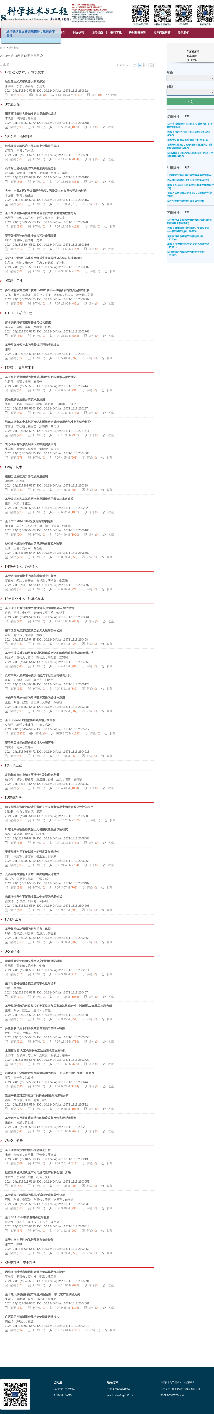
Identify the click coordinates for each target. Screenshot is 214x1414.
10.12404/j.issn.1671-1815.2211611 (66, 430)
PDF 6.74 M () (66, 390)
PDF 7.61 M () (66, 1163)
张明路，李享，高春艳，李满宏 (25, 86)
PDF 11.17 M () (67, 842)
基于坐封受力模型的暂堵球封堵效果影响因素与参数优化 (40, 377)
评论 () (97, 94)
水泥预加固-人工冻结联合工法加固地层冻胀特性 (35, 1050)
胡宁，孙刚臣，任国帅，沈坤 (23, 240)
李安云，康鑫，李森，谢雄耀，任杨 (28, 327)
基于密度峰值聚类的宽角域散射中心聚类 (30, 575)
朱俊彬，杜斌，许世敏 (19, 1122)
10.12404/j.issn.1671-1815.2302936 (66, 1204)
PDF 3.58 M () (66, 942)
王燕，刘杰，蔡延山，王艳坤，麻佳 (28, 1010)
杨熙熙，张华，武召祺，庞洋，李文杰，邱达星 (35, 217)
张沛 (8, 349)
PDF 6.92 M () (67, 512)
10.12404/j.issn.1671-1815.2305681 (66, 122)
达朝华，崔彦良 (15, 481)
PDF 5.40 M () (66, 358)
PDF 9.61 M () (66, 909)
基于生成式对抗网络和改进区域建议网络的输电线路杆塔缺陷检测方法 (49, 652)
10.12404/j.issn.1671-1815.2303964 (66, 617)
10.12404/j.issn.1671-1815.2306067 (66, 299)
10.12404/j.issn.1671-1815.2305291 (66, 1281)
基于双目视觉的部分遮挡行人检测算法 (29, 742)
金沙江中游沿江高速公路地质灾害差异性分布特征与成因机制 (43, 258)
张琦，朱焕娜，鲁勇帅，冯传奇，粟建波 (30, 1154)
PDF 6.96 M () (66, 589)
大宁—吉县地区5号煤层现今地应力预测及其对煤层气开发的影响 (45, 190)
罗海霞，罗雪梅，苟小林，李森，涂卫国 (30, 1276)
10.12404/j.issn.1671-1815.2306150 (66, 177)
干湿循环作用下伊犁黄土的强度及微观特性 (32, 851)
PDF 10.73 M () (69, 94)
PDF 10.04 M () (67, 1285)
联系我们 (183, 32)
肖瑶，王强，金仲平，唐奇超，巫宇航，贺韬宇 (35, 612)
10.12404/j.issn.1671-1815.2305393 (66, 155)
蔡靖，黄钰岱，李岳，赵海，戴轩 (26, 1100)
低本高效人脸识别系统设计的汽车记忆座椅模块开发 (38, 675)
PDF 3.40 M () (66, 1208)
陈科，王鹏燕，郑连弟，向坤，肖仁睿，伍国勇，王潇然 (40, 404)
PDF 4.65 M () (66, 489)
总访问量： (64, 1388)
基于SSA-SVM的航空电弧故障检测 (27, 1217)
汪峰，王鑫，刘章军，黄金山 (23, 548)
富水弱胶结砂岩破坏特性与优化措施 (28, 322)
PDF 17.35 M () (68, 226)
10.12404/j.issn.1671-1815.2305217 (66, 729)
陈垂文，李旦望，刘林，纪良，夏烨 (28, 1177)
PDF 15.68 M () (67, 1064)
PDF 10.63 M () (67, 1131)
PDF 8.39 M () (66, 557)
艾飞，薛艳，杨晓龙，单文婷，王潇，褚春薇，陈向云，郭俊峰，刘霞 (49, 294)
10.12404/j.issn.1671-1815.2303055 (66, 1181)
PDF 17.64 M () (68, 1330)
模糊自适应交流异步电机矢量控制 (26, 476)
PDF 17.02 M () (67, 303)
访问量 (58, 1382)
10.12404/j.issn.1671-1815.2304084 (66, 639)
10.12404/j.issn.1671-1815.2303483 (66, 706)
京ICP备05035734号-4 (172, 1395)
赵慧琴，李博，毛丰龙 (19, 150)
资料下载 (116, 32)
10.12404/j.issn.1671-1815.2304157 (66, 199)
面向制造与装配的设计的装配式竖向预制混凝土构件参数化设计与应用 (49, 806)
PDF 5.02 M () (67, 127)
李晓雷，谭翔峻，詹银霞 (20, 118)
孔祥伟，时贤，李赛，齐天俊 (23, 381)
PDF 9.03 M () (67, 1086)
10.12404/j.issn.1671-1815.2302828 (66, 507)
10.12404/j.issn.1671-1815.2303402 (66, 883)
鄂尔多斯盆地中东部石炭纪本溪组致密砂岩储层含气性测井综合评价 (48, 421)
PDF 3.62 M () (66, 1230)
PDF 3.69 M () (66, 1253)
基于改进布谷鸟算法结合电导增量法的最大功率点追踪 (39, 498)
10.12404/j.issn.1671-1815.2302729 (66, 1059)
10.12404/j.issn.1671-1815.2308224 (66, 90)
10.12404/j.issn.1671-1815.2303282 (66, 267)
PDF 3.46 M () (66, 974)
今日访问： (63, 1395)
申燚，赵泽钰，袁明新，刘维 (23, 635)
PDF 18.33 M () (67, 435)
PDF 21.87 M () (67, 335)
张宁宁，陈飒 (13, 1244)
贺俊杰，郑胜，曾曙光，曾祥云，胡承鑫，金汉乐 (36, 580)
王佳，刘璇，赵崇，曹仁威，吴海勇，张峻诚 (33, 702)
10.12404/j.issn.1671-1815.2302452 (66, 1248)
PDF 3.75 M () (66, 711)
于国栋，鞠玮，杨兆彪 (19, 195)
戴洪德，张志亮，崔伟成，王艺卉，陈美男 (32, 1221)
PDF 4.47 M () (66, 666)
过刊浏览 (14, 47)
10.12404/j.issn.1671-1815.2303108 (66, 244)
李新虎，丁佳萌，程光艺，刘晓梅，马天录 (32, 426)
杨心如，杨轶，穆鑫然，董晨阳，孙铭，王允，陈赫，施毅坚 (43, 779)
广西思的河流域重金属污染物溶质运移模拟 (32, 1316)
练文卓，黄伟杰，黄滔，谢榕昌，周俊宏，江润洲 (36, 657)
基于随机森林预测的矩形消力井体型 (28, 928)
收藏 (114, 94)
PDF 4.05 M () (66, 457)
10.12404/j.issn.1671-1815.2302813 (66, 1126)
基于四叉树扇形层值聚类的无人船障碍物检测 (33, 630)
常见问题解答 (161, 32)
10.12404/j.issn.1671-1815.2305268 (66, 860)
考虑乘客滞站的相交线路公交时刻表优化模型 (33, 961)
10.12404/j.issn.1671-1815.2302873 (66, 1325)
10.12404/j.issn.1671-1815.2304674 (66, 992)
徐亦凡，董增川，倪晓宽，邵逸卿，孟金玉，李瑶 (36, 173)
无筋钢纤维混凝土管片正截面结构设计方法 (32, 874)
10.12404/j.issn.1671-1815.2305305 (66, 816)
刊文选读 (78, 32)
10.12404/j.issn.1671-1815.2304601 (66, 1303)
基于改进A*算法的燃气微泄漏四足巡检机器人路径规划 (39, 608)
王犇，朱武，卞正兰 (18, 503)
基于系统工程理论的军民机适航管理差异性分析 (35, 1194)
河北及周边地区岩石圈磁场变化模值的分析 (32, 145)
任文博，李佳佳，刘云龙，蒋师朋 (26, 901)
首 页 (3, 47)
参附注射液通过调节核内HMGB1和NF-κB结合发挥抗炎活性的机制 (47, 290)
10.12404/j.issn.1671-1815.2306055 (66, 783)
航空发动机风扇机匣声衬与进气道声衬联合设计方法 (38, 1172)
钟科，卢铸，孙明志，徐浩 (22, 1032)
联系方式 (112, 1382)
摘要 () (17, 94)
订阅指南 (97, 32)
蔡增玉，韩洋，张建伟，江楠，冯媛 (28, 724)
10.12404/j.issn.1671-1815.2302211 (66, 970)
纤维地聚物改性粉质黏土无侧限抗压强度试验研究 (36, 829)
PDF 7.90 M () (66, 1185)
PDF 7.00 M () (67, 996)
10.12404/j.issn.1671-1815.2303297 (66, 584)
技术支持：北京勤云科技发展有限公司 (180, 1388)
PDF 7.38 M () (66, 204)
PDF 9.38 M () (67, 1108)
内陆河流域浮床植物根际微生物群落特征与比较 (35, 1271)
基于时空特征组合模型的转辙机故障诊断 (30, 983)
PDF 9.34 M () (66, 643)
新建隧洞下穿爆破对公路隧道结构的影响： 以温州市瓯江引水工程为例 (49, 1073)
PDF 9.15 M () (66, 1019)
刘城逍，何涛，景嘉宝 (19, 747)
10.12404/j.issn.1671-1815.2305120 (66, 684)
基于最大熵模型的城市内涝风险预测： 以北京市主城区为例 (42, 1294)
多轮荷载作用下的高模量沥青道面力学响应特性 (35, 1028)
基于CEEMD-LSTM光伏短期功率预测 (29, 521)
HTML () (41, 94)
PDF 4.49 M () (67, 534)
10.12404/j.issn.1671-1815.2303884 (66, 485)
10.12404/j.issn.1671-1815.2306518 (66, 1226)
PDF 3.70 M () (68, 733)
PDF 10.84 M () (67, 412)
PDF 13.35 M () (67, 1041)
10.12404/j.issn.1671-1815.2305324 (66, 1104)
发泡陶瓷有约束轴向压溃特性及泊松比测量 (32, 774)
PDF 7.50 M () (66, 755)
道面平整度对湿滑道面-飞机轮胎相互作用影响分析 (37, 1095)
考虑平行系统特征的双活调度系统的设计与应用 (35, 697)
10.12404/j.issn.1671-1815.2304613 (66, 751)
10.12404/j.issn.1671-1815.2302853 (66, 937)
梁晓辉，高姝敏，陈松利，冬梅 (25, 965)
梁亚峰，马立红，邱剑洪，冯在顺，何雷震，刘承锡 (38, 525)
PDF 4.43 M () (67, 788)
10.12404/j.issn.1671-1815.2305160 (66, 530)
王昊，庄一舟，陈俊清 (19, 1077)
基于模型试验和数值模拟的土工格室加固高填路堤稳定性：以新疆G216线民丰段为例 (58, 1005)
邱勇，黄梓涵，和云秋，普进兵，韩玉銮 (30, 933)
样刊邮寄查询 (137, 32)
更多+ (187, 116)
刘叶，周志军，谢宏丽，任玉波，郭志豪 (30, 856)
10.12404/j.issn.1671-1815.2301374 (66, 408)
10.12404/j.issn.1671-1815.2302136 (66, 1159)
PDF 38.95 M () (68, 271)
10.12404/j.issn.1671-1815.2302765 (66, 331)
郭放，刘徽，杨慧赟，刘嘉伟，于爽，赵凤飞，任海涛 (39, 1199)
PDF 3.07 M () (66, 887)
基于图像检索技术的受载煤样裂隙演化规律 (32, 344)
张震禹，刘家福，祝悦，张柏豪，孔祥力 (30, 1299)
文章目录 (192, 55)
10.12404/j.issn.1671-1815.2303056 (66, 1037)
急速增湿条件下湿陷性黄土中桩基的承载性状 (33, 896)
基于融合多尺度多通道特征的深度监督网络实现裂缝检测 (40, 1117)
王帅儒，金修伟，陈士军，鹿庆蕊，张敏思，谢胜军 (38, 1055)
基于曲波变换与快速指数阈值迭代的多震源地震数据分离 (40, 213)
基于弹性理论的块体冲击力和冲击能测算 (30, 235)
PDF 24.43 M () (67, 865)
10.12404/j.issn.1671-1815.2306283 (66, 222)
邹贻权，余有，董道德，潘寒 (23, 811)
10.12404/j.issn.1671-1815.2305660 (66, 552)
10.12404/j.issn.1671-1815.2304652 (66, 662)
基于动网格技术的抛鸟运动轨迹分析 (28, 1150)
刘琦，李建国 (13, 988)
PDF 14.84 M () (67, 621)
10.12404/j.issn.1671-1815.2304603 (66, 905)
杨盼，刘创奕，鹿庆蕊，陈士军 (25, 834)
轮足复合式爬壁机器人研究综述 (25, 81)
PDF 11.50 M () (67, 248)
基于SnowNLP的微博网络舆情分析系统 (30, 720)
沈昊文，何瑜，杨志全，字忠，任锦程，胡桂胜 (35, 262)
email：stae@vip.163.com (120, 1395)
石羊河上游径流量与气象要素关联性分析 (30, 168)
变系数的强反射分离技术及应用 (25, 399)
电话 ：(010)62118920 (118, 1388)
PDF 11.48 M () (67, 159)
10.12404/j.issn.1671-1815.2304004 (66, 453)
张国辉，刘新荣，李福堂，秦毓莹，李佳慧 (32, 448)
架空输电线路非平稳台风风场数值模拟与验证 (33, 543)
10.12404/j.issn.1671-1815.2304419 (66, 353)
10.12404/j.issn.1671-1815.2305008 (66, 838)
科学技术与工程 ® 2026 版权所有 (177, 1382)
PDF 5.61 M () (66, 688)
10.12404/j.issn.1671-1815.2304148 (66, 386)
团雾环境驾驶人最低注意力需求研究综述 (30, 113)
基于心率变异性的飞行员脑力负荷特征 (29, 1239)
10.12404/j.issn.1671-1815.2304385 (66, 1014)
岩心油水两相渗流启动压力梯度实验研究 (30, 444)
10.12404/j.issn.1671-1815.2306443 (66, 1082)
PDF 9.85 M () (67, 1307)
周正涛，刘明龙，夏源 (19, 1321)
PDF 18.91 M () (67, 181)
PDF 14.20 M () (68, 820)
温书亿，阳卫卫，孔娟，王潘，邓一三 (29, 878)
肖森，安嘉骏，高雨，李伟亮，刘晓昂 (29, 679)
